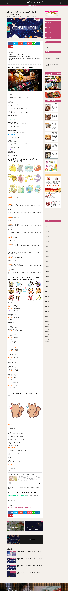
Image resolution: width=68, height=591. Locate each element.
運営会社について (48, 47)
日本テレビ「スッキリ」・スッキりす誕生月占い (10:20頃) (18, 61)
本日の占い (36, 16)
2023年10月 (47, 265)
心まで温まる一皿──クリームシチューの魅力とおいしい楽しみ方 (53, 55)
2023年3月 (47, 280)
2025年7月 (47, 232)
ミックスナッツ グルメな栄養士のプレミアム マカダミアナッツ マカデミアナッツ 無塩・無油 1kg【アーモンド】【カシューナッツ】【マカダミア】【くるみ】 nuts (55, 106)
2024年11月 (47, 250)
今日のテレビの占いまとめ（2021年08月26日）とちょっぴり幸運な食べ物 (29, 566)
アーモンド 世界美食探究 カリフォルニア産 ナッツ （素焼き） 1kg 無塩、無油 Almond (55, 115)
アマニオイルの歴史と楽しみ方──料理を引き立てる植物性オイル (53, 65)
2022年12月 (47, 287)
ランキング (24, 16)
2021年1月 (47, 335)
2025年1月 (47, 245)
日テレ (34, 16)
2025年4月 (47, 240)
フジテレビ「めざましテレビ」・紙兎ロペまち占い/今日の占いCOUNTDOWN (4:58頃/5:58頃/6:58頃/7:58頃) (24, 59)
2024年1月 (47, 257)
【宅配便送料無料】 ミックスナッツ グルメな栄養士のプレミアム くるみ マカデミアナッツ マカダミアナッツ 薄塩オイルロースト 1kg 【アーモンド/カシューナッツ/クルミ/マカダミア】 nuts (55, 135)
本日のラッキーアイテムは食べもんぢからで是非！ (17, 62)
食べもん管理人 (48, 37)
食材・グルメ (48, 27)
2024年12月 (47, 247)
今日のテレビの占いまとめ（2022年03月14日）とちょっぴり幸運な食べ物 (29, 573)
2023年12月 (47, 260)
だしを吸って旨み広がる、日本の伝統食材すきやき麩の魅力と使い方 (53, 61)
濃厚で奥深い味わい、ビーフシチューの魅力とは (52, 58)
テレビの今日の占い (10, 16)
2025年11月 (47, 225)
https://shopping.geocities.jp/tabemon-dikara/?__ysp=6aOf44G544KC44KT (20, 507)
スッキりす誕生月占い (29, 393)
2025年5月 (47, 237)
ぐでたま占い (24, 67)
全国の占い (28, 16)
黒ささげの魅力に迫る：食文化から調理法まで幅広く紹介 (53, 68)
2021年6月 (47, 330)
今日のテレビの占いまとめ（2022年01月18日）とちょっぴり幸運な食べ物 (29, 559)
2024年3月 (47, 255)
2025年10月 (47, 227)
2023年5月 (47, 275)
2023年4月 (47, 277)
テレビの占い (19, 16)
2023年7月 (47, 270)
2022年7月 (47, 300)
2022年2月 (47, 310)
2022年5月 (47, 302)
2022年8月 (47, 297)
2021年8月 (47, 325)
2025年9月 (47, 230)
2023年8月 (47, 267)
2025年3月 (47, 242)
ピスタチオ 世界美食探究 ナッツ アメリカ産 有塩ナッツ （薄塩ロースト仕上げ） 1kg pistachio (55, 145)
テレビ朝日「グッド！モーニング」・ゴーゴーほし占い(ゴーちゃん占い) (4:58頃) (22, 56)
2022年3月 (47, 307)
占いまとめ (31, 16)
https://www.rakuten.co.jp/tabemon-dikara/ (15, 502)
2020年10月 (47, 340)
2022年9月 (47, 295)
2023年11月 (47, 262)
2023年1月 (47, 285)
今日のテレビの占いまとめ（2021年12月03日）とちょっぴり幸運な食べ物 (29, 552)
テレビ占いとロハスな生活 (34, 2)
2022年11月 (47, 290)
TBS (14, 16)
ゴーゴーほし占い (35, 159)
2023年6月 (47, 272)
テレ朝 (22, 16)
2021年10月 (47, 320)
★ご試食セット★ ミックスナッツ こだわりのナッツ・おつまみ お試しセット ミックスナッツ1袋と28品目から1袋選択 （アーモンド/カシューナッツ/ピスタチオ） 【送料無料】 (55, 124)
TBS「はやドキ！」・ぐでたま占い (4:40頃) (16, 54)
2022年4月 (47, 305)
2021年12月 (47, 315)
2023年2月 (47, 282)
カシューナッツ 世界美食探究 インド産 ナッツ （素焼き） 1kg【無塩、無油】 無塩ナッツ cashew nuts (55, 154)
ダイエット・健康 (49, 32)
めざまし (16, 16)
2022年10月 (47, 292)
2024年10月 (47, 252)
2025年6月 (47, 235)
